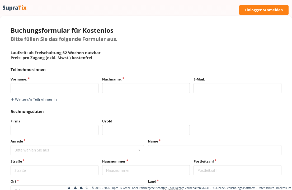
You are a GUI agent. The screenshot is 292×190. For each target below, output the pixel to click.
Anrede (17, 141)
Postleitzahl (204, 161)
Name (153, 141)
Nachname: (112, 79)
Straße (16, 161)
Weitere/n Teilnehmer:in (34, 99)
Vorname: (19, 79)
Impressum (283, 188)
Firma (16, 121)
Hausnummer (114, 161)
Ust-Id (107, 121)
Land (152, 181)
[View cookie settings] (15, 188)
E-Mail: (199, 79)
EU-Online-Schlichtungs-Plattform (234, 188)
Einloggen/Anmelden (264, 9)
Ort (13, 181)
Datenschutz (266, 188)
